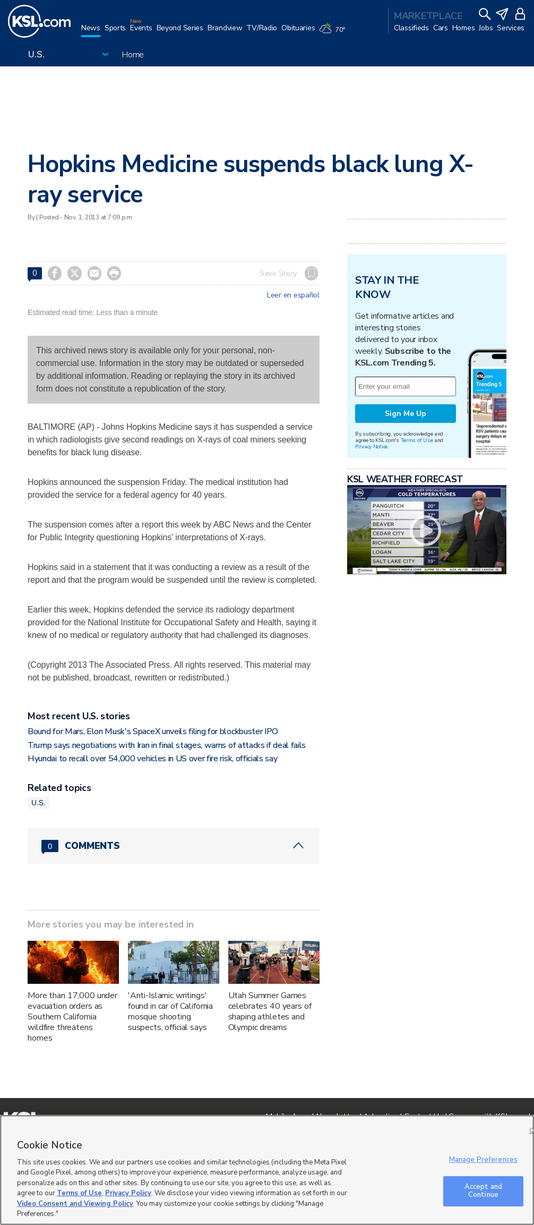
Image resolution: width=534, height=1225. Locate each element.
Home (133, 55)
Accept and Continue (483, 1191)
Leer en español (293, 295)
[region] (267, 1170)
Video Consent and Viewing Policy (75, 1204)
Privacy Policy (128, 1193)
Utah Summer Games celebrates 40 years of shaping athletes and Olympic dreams (270, 1011)
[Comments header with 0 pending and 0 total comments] (174, 846)
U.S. (38, 802)
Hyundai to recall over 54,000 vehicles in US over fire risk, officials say (152, 758)
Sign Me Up (405, 414)
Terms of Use (417, 440)
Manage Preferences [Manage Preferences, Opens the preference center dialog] (483, 1159)
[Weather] (334, 32)
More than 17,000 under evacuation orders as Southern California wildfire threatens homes (72, 1017)
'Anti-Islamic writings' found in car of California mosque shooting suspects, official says (170, 1011)
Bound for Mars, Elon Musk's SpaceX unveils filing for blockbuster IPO (153, 731)
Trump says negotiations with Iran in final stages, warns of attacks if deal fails (167, 745)
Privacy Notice (371, 446)
